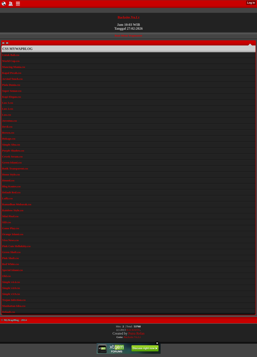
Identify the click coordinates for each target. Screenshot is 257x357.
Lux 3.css (7, 102)
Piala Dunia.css (11, 84)
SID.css (6, 222)
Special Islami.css (12, 270)
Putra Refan (136, 333)
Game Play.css (10, 228)
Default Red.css (11, 192)
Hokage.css (8, 138)
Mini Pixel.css (10, 216)
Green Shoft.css (11, 252)
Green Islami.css (12, 162)
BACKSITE (133, 329)
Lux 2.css (7, 108)
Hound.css (8, 180)
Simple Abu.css (11, 144)
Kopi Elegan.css (11, 96)
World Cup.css (11, 61)
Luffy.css (7, 198)
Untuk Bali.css (10, 55)
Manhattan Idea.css (13, 305)
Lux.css (6, 114)
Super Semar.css (11, 90)
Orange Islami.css (12, 234)
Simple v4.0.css (11, 288)
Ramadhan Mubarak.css (16, 204)
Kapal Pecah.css (11, 72)
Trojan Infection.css (14, 300)
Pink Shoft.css (10, 258)
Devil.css (7, 126)
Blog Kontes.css (11, 186)
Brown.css (8, 132)
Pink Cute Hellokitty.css (16, 246)
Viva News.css (10, 240)
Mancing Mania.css (13, 66)
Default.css (8, 311)
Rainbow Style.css (12, 210)
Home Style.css (11, 174)
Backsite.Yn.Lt (128, 17)
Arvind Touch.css (12, 78)
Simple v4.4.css (11, 282)
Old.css (6, 276)
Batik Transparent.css (15, 168)
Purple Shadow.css (13, 150)
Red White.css (10, 264)
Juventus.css (9, 120)
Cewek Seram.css (12, 156)
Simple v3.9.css (11, 294)
